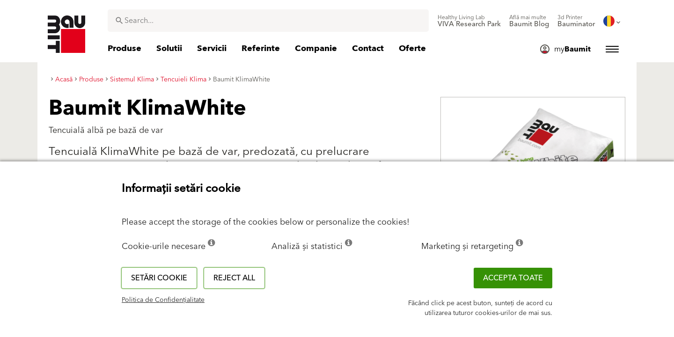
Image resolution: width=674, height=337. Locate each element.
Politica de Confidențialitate (163, 300)
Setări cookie (159, 278)
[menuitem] (469, 21)
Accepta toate (513, 278)
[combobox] (268, 20)
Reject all (234, 278)
